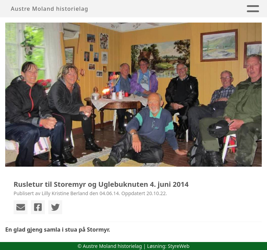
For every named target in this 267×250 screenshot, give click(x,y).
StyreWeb (178, 246)
